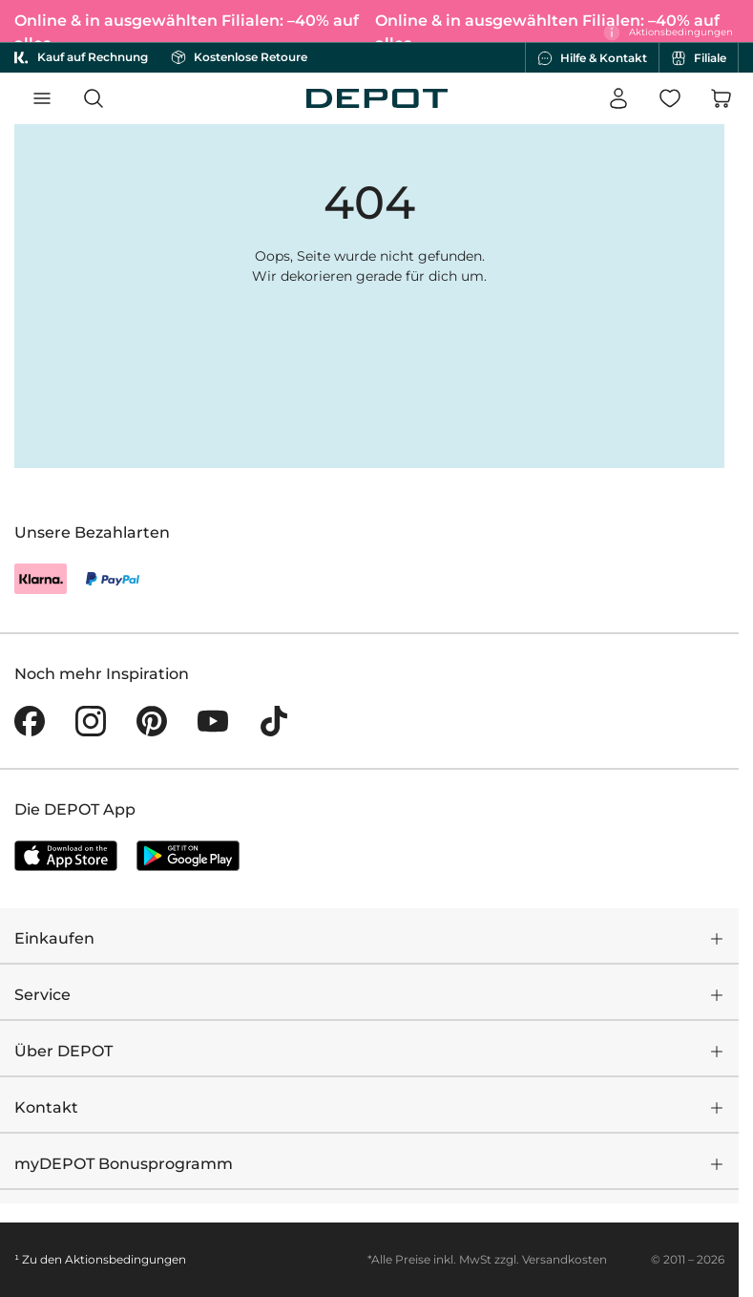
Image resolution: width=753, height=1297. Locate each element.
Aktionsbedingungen (125, 1259)
